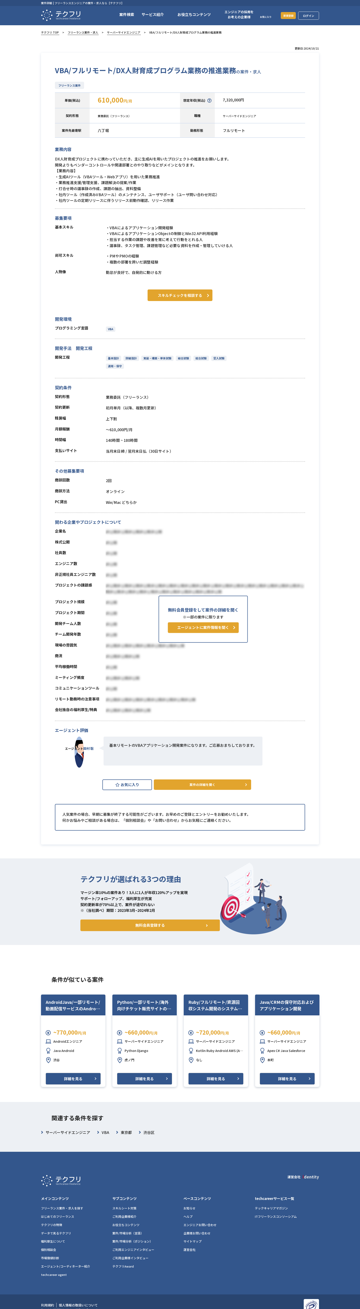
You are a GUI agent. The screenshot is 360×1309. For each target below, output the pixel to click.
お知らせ (189, 1209)
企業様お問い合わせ (197, 1233)
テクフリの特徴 (51, 1225)
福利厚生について (53, 1242)
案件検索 (121, 14)
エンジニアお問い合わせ (200, 1225)
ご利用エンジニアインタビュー (133, 1250)
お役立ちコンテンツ (125, 1225)
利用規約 (47, 1305)
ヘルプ (188, 1217)
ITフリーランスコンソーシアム (276, 1217)
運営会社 (189, 1250)
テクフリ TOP (50, 32)
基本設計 (113, 357)
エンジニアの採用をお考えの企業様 (233, 14)
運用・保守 (115, 365)
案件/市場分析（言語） (128, 1233)
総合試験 (199, 357)
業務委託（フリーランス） (120, 115)
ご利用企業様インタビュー (130, 1258)
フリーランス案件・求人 (83, 32)
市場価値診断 (50, 1258)
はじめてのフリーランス (57, 1217)
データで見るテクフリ (56, 1233)
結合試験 (182, 357)
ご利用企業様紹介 (124, 1217)
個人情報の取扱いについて (78, 1305)
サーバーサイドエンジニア (123, 32)
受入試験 (216, 357)
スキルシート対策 (124, 1209)
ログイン (308, 16)
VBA (110, 328)
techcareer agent (54, 1275)
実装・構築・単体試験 (156, 357)
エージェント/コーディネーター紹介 (65, 1267)
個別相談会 (48, 1250)
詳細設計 (130, 357)
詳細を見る (73, 1087)
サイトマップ (192, 1242)
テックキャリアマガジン (271, 1209)
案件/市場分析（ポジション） (132, 1242)
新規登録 (285, 15)
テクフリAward (123, 1267)
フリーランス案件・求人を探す (62, 1209)
